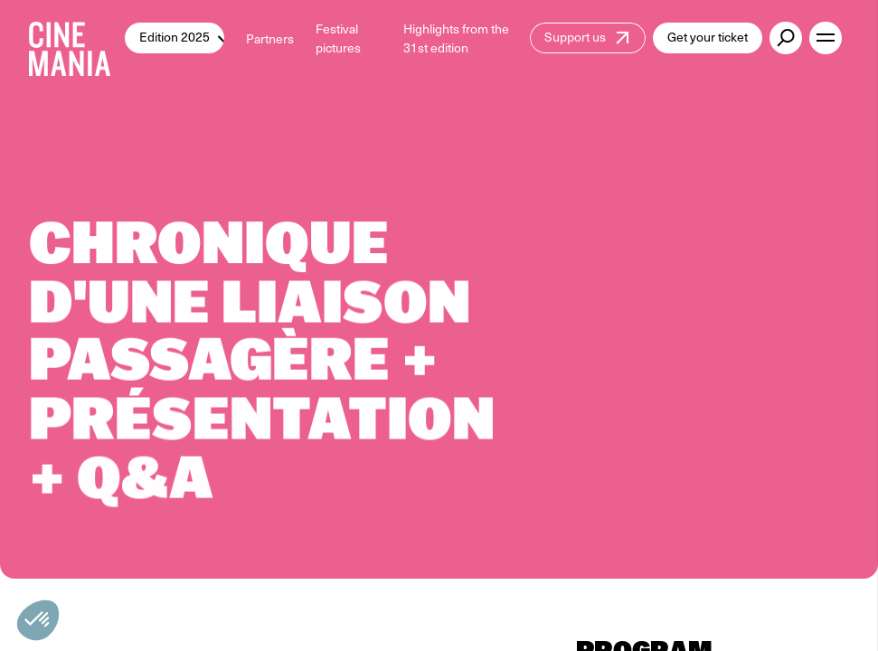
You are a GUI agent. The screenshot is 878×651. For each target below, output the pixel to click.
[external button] (785, 38)
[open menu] (825, 38)
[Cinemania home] (77, 38)
